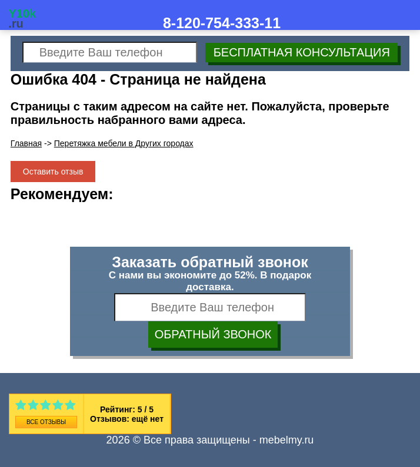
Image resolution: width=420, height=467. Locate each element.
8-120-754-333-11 (222, 23)
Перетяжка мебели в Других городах (124, 143)
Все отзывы (46, 422)
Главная (26, 143)
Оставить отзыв (53, 171)
